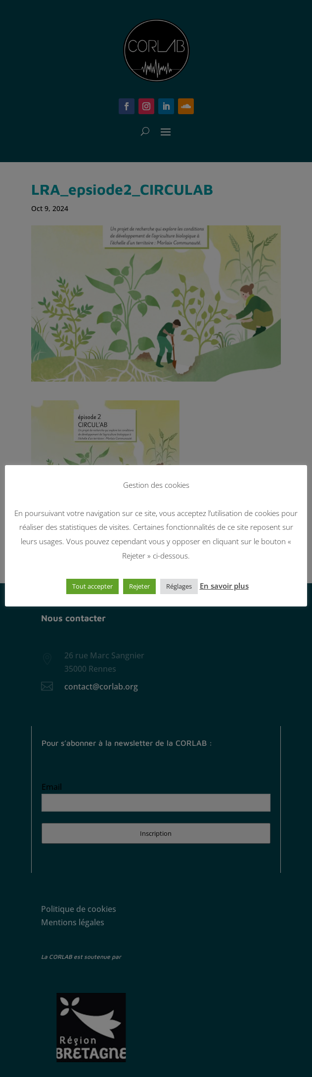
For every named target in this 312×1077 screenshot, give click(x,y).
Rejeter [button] (139, 586)
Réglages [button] (179, 586)
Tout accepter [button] (92, 586)
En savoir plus (224, 586)
